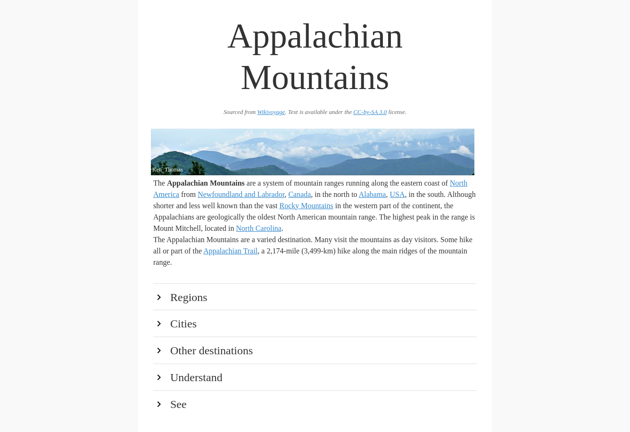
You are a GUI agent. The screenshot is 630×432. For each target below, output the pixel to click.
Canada (299, 194)
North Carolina (259, 228)
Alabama (372, 194)
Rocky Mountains (306, 206)
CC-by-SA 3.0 (370, 112)
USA (397, 194)
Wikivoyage (271, 112)
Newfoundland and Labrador (241, 194)
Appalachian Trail (230, 251)
